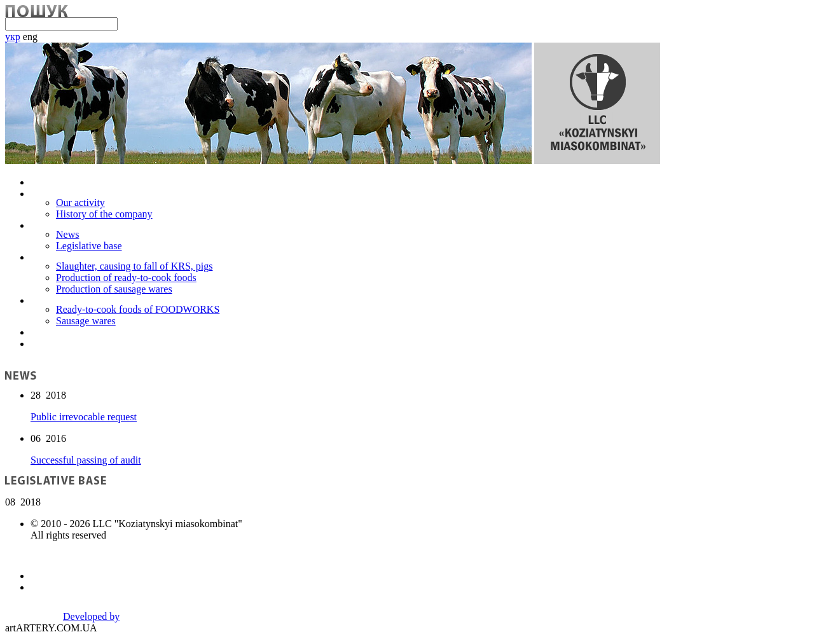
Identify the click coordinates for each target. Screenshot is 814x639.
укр (12, 36)
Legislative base (89, 245)
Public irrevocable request (84, 416)
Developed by (91, 616)
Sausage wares (86, 320)
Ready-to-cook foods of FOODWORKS (137, 309)
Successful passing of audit (86, 460)
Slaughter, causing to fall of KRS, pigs (134, 266)
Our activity (80, 202)
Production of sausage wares (114, 289)
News (67, 234)
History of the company (104, 214)
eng (30, 36)
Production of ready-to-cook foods (126, 277)
